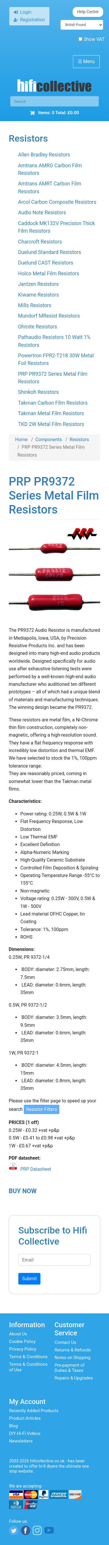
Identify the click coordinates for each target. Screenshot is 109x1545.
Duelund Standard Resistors (49, 252)
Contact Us (65, 1342)
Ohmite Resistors (37, 327)
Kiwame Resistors (38, 295)
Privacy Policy (22, 1349)
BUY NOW (23, 1191)
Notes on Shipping (73, 1357)
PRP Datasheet (35, 1169)
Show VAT (91, 39)
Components (48, 439)
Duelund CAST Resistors (45, 263)
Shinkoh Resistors (38, 392)
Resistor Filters (41, 1109)
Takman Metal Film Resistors (51, 413)
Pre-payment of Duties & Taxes (70, 1368)
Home (21, 439)
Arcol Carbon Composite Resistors (57, 202)
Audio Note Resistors (42, 212)
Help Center (88, 11)
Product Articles (25, 1418)
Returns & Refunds (73, 1350)
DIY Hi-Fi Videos (24, 1433)
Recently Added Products (33, 1410)
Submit (29, 1278)
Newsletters (21, 1441)
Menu (86, 61)
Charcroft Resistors (40, 242)
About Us (18, 1334)
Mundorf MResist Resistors (49, 316)
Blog (13, 1426)
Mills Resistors (34, 305)
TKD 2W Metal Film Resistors (51, 424)
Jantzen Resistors (38, 284)
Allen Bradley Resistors (44, 155)
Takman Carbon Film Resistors (52, 403)
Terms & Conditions (28, 1356)
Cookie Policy (22, 1341)
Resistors (79, 439)
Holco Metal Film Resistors (48, 273)
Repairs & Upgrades (74, 1378)
